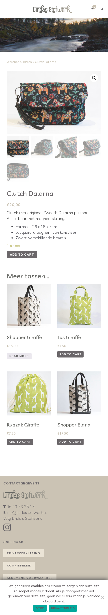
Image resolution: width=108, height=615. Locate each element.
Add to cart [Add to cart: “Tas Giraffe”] (70, 354)
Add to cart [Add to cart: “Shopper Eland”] (70, 441)
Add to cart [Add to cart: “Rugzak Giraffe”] (20, 441)
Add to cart (22, 254)
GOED (40, 608)
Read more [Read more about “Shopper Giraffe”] (19, 356)
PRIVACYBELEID (63, 608)
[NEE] (102, 597)
